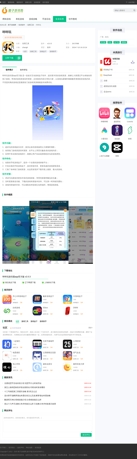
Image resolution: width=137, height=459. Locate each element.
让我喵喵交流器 (49, 353)
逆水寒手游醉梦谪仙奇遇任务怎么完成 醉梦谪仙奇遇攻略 (27, 396)
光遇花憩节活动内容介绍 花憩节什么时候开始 (22, 383)
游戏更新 (37, 2)
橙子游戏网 (12, 25)
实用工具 (30, 25)
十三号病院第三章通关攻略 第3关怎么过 (20, 391)
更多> (90, 328)
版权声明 (20, 447)
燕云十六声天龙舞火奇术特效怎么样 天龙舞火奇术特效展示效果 (30, 404)
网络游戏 (7, 19)
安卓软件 (21, 25)
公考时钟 (76, 341)
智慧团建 (116, 59)
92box (45, 308)
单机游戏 (20, 19)
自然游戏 (16, 308)
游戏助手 (53, 51)
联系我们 (12, 447)
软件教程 (73, 19)
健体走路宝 (47, 364)
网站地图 (29, 447)
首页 (4, 2)
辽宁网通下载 (30, 282)
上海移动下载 (49, 282)
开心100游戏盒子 (20, 296)
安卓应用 (59, 19)
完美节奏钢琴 (48, 341)
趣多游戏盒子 (48, 296)
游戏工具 (33, 51)
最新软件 (20, 2)
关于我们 (3, 447)
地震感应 (16, 353)
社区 (25, 51)
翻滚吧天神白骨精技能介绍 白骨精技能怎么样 (22, 400)
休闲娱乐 (15, 302)
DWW (75, 308)
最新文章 (28, 2)
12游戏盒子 (78, 296)
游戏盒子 (43, 51)
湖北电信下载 (10, 282)
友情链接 (38, 447)
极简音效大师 (78, 364)
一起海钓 (16, 341)
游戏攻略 (33, 19)
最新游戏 (11, 2)
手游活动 (46, 19)
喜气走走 (76, 353)
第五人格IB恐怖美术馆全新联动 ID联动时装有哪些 (24, 387)
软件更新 (46, 2)
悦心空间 (16, 364)
